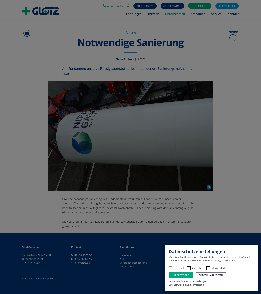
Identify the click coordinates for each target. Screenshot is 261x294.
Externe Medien (219, 268)
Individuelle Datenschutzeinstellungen (188, 281)
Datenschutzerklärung (180, 284)
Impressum (199, 284)
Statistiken (197, 268)
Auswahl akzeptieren (211, 275)
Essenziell (178, 268)
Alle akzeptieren (181, 275)
